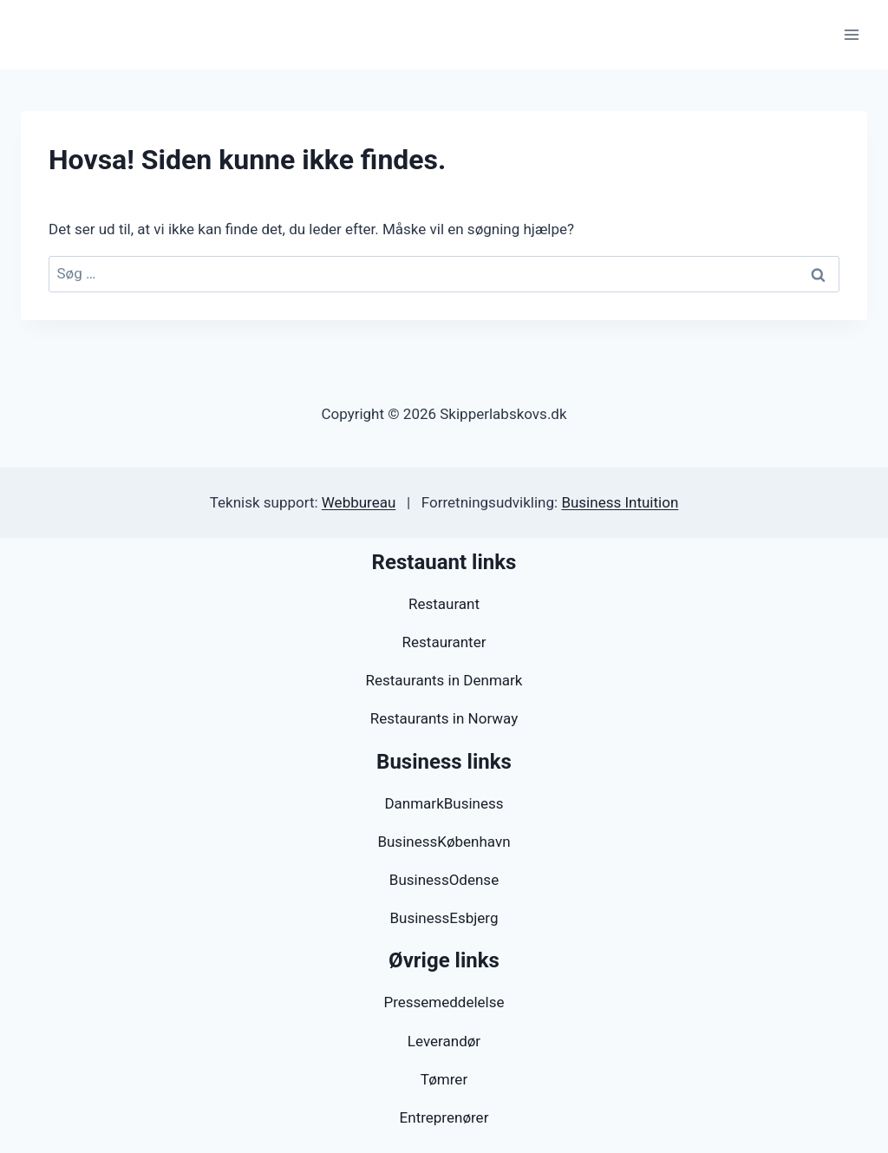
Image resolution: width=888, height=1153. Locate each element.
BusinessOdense (444, 879)
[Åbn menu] (851, 34)
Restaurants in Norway (444, 718)
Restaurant (444, 604)
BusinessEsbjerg (443, 918)
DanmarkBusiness (443, 803)
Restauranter (444, 642)
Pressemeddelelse (443, 1002)
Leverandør (444, 1041)
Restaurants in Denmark (444, 680)
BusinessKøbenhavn (443, 841)
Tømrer (444, 1079)
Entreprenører (444, 1117)
